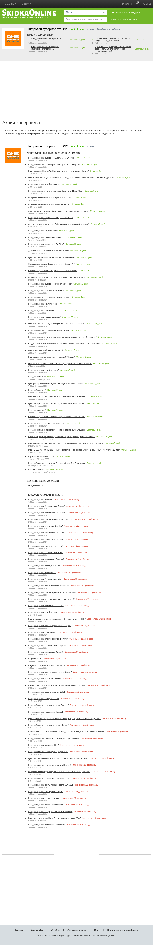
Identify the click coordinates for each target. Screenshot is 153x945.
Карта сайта (37, 930)
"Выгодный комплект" (37, 377)
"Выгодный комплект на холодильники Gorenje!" (48, 705)
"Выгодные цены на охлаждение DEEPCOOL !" (48, 533)
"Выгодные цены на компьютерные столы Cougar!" (49, 626)
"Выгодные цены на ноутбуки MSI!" (42, 304)
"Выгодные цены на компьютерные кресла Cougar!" (50, 672)
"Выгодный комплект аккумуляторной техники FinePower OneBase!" (56, 430)
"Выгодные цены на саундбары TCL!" (43, 699)
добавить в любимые (108, 29)
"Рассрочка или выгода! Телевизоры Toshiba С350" (49, 198)
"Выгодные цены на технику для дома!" (44, 798)
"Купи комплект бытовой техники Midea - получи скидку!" (52, 257)
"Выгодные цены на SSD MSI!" (41, 499)
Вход (147, 4)
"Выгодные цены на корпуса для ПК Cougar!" (47, 513)
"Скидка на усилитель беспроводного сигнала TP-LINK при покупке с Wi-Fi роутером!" (64, 344)
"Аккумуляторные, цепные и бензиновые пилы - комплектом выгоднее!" (58, 211)
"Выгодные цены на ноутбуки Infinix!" (43, 370)
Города (19, 930)
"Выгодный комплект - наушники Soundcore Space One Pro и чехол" (56, 463)
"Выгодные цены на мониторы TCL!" (43, 745)
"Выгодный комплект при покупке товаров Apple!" (49, 330)
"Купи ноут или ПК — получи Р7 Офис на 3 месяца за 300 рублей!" (56, 324)
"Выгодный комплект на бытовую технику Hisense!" (49, 765)
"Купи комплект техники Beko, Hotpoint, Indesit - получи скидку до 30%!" (58, 758)
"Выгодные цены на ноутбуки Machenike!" (45, 546)
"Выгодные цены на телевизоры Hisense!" (45, 712)
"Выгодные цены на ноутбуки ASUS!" (43, 612)
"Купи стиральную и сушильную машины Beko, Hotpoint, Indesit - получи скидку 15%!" (64, 719)
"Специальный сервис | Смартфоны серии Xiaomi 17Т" (51, 264)
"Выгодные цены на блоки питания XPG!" (45, 553)
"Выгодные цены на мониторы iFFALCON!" (46, 244)
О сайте (55, 930)
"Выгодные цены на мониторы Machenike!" (46, 539)
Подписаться (125, 4)
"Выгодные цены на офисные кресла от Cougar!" (48, 586)
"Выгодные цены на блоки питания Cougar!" (46, 506)
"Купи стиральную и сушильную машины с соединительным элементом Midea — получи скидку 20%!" (113, 49)
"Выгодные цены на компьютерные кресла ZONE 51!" (50, 785)
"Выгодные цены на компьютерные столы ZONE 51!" (50, 519)
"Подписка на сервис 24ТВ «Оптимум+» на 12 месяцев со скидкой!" (57, 685)
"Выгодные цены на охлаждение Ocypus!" (45, 652)
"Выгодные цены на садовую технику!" (44, 566)
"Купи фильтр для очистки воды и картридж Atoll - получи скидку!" (56, 383)
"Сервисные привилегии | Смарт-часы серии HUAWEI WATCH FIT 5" (57, 277)
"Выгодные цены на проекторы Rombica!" (45, 526)
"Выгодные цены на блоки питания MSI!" (45, 579)
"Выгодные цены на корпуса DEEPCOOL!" (46, 606)
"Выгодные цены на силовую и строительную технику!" (51, 599)
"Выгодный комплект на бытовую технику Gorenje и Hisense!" (54, 738)
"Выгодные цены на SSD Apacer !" (42, 632)
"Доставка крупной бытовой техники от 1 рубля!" (48, 251)
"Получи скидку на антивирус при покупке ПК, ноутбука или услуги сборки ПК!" (61, 437)
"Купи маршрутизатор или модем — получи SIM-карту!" (51, 357)
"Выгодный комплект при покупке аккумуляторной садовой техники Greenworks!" (62, 337)
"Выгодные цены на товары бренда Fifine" (45, 805)
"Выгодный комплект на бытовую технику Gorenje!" (49, 778)
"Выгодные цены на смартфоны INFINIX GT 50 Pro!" (50, 284)
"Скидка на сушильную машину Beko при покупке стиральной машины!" (58, 224)
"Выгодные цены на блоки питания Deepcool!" (47, 645)
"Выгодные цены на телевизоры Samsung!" (46, 825)
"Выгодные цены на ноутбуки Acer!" (43, 231)
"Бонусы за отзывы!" (36, 470)
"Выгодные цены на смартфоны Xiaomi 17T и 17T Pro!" (49, 39)
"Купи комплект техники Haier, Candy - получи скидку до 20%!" (54, 818)
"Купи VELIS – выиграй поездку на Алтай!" (46, 350)
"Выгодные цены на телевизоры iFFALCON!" (47, 237)
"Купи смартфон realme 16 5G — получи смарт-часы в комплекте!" (56, 403)
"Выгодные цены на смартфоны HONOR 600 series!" (50, 812)
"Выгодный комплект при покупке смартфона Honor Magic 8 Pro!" (55, 191)
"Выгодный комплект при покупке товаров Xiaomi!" (49, 297)
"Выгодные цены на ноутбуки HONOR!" (44, 184)
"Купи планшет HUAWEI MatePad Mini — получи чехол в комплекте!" (57, 397)
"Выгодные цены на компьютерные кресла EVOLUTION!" (52, 592)
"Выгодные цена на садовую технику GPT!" (46, 423)
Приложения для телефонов (122, 930)
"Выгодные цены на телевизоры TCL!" (44, 310)
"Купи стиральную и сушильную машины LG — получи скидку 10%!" (57, 619)
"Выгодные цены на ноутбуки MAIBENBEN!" (46, 290)
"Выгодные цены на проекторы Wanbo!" (44, 679)
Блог (96, 930)
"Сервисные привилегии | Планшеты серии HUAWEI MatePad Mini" (56, 417)
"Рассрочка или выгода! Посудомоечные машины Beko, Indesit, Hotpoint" (59, 772)
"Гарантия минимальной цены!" (41, 456)
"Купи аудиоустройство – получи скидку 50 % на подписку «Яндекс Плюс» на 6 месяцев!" (66, 443)
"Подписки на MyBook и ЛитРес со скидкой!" (46, 665)
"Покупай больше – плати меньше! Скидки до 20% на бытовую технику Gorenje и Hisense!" (66, 732)
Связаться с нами (76, 930)
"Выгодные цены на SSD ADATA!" (42, 573)
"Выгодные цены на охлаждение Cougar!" (45, 792)
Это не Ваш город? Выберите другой (124, 12)
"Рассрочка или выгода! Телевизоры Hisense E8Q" (49, 204)
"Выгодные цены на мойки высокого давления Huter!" (50, 218)
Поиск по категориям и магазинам (123, 19)
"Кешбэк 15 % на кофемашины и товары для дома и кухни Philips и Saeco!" (60, 364)
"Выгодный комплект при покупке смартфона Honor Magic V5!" (45, 48)
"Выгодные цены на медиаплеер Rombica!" (46, 559)
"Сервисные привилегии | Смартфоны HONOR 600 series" (52, 271)
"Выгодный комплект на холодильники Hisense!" (48, 725)
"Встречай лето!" (35, 659)
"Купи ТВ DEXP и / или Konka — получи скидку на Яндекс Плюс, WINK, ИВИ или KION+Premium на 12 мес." (74, 450)
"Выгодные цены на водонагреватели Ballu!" (46, 692)
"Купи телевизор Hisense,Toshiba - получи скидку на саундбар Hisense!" (113, 39)
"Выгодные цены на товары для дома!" (44, 317)
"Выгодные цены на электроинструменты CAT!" (48, 639)
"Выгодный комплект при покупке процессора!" (48, 752)
